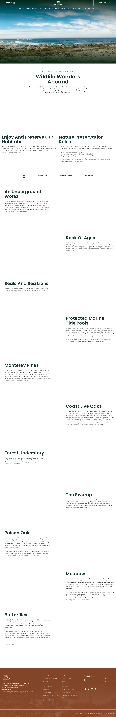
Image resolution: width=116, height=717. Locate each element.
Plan (19, 8)
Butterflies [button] (89, 175)
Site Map (46, 689)
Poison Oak (17, 532)
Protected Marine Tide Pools (85, 320)
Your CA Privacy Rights (50, 695)
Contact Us (65, 675)
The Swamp (79, 494)
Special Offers (84, 8)
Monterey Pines (22, 365)
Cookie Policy (66, 692)
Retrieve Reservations (50, 678)
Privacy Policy (47, 686)
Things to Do (44, 8)
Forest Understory (24, 452)
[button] (12, 3)
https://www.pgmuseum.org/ (28, 637)
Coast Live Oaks (84, 406)
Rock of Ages (80, 237)
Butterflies (16, 614)
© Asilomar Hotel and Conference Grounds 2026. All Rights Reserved (95, 713)
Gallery (95, 8)
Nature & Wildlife (58, 72)
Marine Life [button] (42, 175)
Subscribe (89, 676)
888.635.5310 (6, 689)
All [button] (23, 175)
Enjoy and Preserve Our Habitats (27, 139)
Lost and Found (48, 683)
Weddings (72, 8)
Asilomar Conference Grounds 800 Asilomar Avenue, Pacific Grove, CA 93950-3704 (16, 685)
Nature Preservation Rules (81, 139)
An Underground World (23, 194)
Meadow (75, 573)
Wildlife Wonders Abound (58, 79)
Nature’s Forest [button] (65, 175)
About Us (46, 675)
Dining (34, 8)
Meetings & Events (59, 8)
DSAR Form (47, 692)
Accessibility (66, 686)
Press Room (66, 683)
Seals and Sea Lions (27, 283)
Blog (63, 681)
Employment (66, 678)
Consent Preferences (50, 699)
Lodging (26, 8)
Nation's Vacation (68, 689)
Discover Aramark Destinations (94, 686)
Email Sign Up (48, 681)
